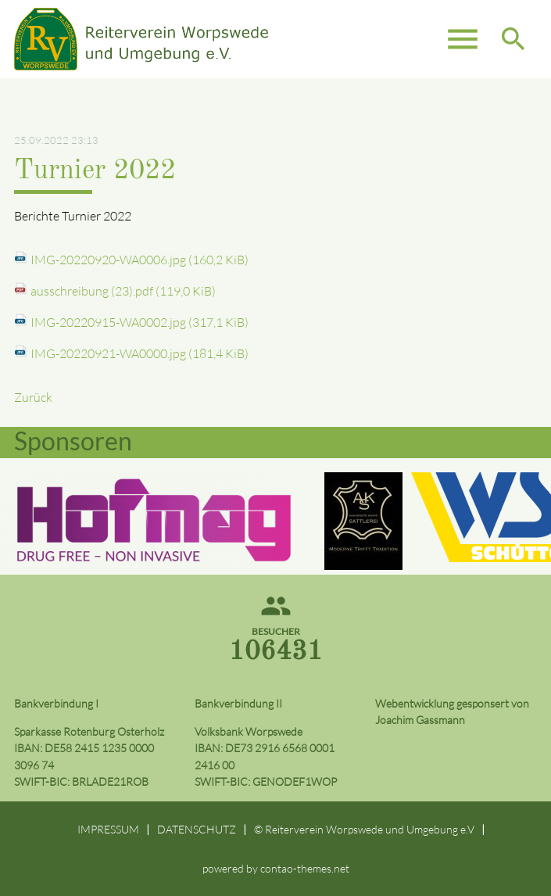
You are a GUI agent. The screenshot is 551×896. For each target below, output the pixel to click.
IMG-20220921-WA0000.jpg (139, 353)
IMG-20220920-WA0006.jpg (139, 259)
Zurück (33, 397)
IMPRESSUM (108, 829)
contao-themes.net (304, 868)
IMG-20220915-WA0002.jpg (139, 322)
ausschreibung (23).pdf (123, 291)
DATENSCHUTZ (196, 829)
